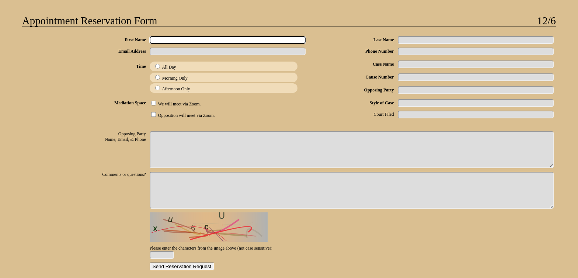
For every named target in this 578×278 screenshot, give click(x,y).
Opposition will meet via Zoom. (183, 115)
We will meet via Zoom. (176, 104)
